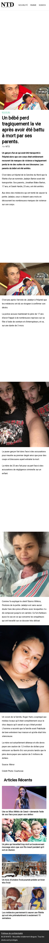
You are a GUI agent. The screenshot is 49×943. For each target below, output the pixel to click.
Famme (33, 5)
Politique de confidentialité (12, 933)
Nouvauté (23, 5)
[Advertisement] (24, 50)
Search (42, 5)
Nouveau (6, 112)
